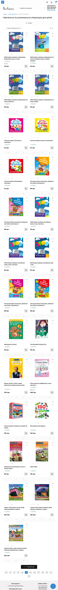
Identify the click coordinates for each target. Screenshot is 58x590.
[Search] (18, 8)
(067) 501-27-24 (51, 6)
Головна (5, 14)
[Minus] (8, 71)
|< (6, 572)
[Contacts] (51, 2)
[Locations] (47, 2)
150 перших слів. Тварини (37, 426)
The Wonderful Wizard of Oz (38, 344)
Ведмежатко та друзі (10, 344)
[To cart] (26, 66)
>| (29, 576)
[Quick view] (27, 33)
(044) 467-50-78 (51, 7)
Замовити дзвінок (51, 10)
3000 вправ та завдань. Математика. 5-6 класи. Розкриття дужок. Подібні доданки (42, 58)
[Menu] (2, 2)
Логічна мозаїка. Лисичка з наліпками (41, 140)
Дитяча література (12, 14)
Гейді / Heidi (33, 466)
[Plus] (23, 71)
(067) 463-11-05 (51, 9)
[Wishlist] (27, 36)
